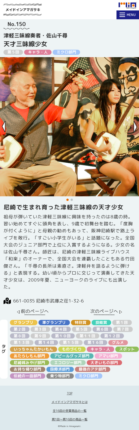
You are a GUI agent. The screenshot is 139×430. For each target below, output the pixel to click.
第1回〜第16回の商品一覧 (69, 419)
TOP (69, 393)
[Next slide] (135, 127)
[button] (67, 200)
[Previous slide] (4, 127)
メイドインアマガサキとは (70, 402)
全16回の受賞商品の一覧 (70, 411)
